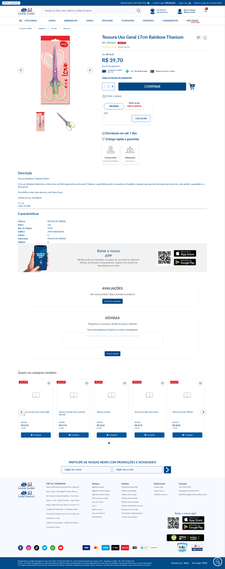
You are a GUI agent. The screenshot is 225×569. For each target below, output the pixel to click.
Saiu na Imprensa (98, 513)
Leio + (94, 506)
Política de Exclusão (129, 494)
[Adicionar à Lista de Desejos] (198, 38)
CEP (106, 113)
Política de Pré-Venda (130, 498)
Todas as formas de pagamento (117, 78)
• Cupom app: (163, 3)
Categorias (31, 20)
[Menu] (186, 11)
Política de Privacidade (130, 502)
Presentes (148, 20)
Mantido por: (180, 563)
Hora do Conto (97, 502)
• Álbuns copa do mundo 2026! (207, 3)
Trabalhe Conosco (160, 494)
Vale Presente (97, 517)
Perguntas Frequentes (130, 487)
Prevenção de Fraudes (130, 509)
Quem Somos (159, 491)
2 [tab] (112, 443)
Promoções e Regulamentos (132, 513)
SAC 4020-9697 (185, 487)
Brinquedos (70, 20)
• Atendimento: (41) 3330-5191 (134, 3)
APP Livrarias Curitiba (100, 498)
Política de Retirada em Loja (132, 506)
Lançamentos (170, 20)
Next (90, 70)
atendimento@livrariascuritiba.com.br (193, 494)
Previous (20, 70)
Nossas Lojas (158, 487)
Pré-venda (192, 20)
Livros (52, 20)
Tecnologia (127, 20)
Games (89, 20)
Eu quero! (167, 469)
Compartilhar (205, 38)
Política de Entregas (129, 491)
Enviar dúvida (112, 354)
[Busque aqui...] (88, 10)
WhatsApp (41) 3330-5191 (189, 491)
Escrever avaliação (112, 301)
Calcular (141, 118)
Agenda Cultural (98, 487)
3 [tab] (115, 443)
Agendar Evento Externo (101, 491)
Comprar (152, 86)
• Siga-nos (184, 3)
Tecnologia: (199, 563)
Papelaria (107, 20)
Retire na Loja (97, 509)
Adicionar (191, 86)
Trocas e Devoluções (129, 517)
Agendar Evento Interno (101, 494)
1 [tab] (109, 443)
